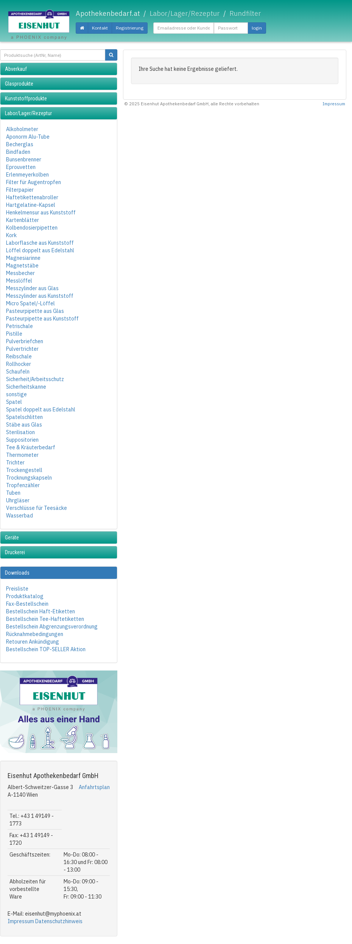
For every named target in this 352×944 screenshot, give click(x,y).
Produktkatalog (25, 596)
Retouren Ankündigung (32, 641)
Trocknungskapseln (29, 477)
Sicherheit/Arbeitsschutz (35, 379)
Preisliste (17, 588)
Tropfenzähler (23, 485)
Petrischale (19, 326)
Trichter (15, 462)
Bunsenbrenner (23, 159)
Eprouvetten (21, 167)
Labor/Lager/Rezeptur (28, 113)
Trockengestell (24, 470)
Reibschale (19, 356)
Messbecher (20, 273)
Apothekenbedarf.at (108, 13)
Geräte (12, 538)
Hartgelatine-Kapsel (30, 205)
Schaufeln (18, 371)
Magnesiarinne (23, 258)
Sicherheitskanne (26, 386)
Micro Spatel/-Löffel (30, 303)
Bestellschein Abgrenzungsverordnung (52, 626)
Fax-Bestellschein (27, 603)
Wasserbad (19, 515)
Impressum (21, 921)
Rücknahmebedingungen (34, 634)
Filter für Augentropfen (33, 182)
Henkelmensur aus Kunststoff (41, 212)
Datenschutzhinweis (59, 921)
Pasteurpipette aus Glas (35, 311)
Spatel (14, 402)
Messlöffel (19, 280)
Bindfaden (18, 151)
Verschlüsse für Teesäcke (36, 508)
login (257, 28)
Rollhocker (18, 364)
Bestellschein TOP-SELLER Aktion (46, 649)
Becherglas (19, 144)
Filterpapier (20, 189)
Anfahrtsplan (94, 787)
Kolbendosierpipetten (32, 227)
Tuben (13, 492)
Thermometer (22, 455)
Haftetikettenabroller (32, 197)
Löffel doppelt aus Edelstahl (40, 250)
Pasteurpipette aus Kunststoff (42, 318)
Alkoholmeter (22, 129)
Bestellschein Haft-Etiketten (40, 611)
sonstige (16, 394)
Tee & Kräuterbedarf (30, 447)
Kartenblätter (22, 220)
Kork (11, 235)
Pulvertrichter (22, 348)
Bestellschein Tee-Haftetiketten (45, 619)
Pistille (14, 333)
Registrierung (129, 28)
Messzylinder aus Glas (32, 288)
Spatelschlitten (24, 417)
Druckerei (15, 552)
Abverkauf (16, 69)
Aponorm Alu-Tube (28, 136)
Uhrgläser (18, 500)
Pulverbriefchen (24, 341)
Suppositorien (22, 439)
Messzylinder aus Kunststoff (39, 295)
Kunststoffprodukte (26, 98)
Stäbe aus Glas (24, 424)
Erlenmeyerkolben (27, 174)
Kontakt (100, 28)
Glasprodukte (19, 84)
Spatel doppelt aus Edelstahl (40, 409)
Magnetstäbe (22, 265)
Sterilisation (20, 432)
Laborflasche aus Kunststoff (40, 242)
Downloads (17, 573)
